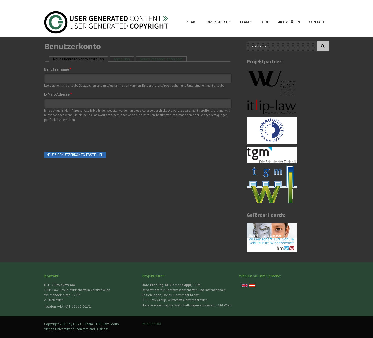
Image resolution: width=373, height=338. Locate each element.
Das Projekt (217, 22)
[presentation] (82, 136)
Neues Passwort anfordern (161, 59)
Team (244, 22)
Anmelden (122, 59)
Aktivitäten (289, 22)
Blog (265, 22)
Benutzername (57, 69)
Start (192, 22)
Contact (317, 22)
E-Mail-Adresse (58, 94)
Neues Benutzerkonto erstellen (80, 59)
